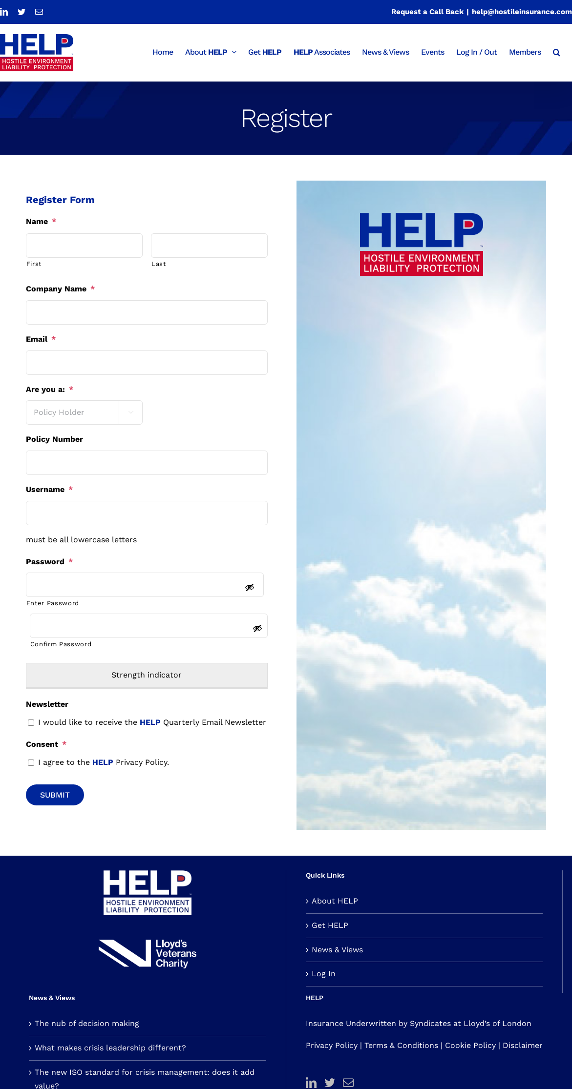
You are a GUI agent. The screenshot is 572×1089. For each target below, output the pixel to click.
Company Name (60, 288)
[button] (556, 51)
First (34, 263)
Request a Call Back (427, 11)
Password (49, 561)
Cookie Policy (470, 1045)
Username (49, 489)
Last (158, 263)
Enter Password (52, 603)
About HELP (335, 900)
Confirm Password (61, 644)
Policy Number (54, 439)
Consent (46, 744)
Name (41, 221)
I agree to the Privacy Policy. (103, 762)
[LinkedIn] (311, 1082)
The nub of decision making (87, 1023)
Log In (324, 973)
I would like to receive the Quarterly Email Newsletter (152, 722)
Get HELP (330, 925)
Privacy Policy (332, 1045)
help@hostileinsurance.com (522, 11)
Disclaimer (523, 1045)
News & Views (337, 949)
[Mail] (348, 1082)
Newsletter (47, 704)
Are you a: (49, 389)
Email (41, 339)
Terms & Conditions (401, 1045)
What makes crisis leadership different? (110, 1047)
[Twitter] (329, 1082)
